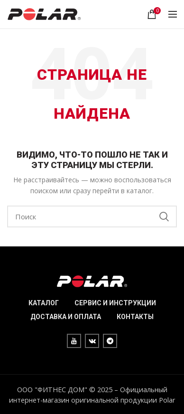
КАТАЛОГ (43, 303)
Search (164, 216)
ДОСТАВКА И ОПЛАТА (65, 316)
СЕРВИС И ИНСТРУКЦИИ (115, 303)
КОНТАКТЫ (135, 316)
